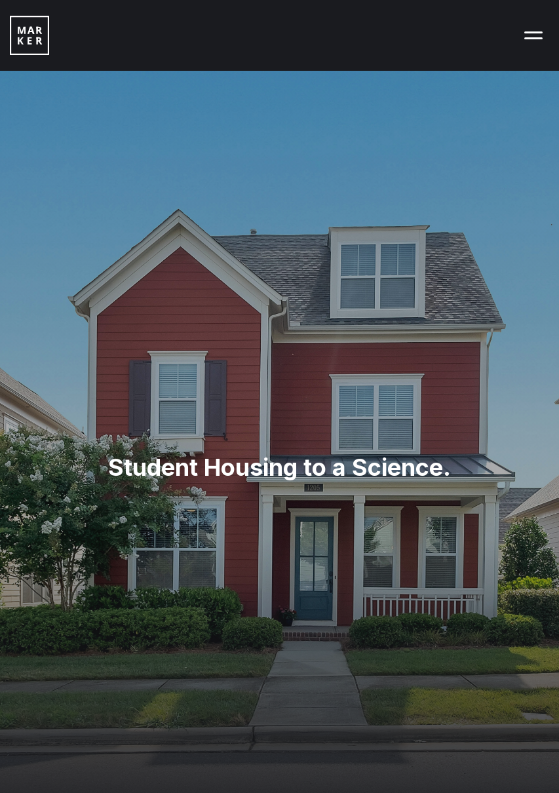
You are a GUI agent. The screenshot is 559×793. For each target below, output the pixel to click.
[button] (533, 35)
